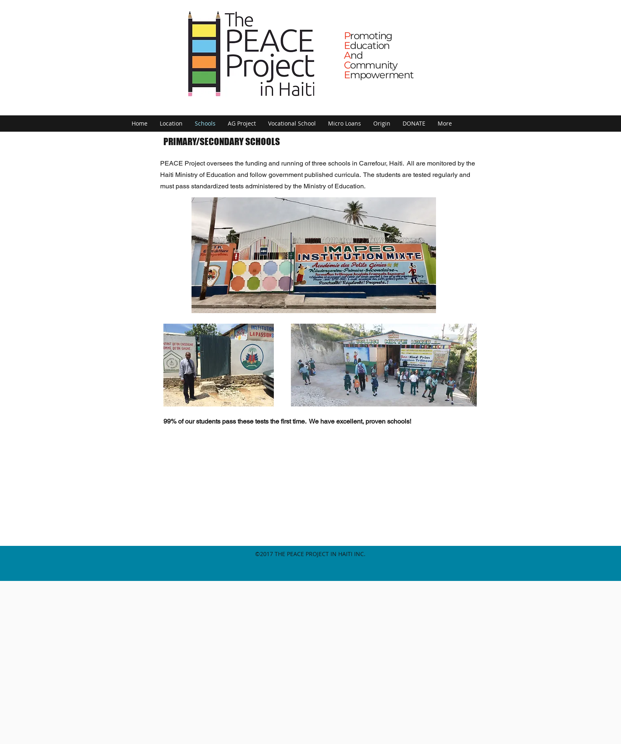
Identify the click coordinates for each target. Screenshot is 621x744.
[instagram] (500, 341)
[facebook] (488, 341)
